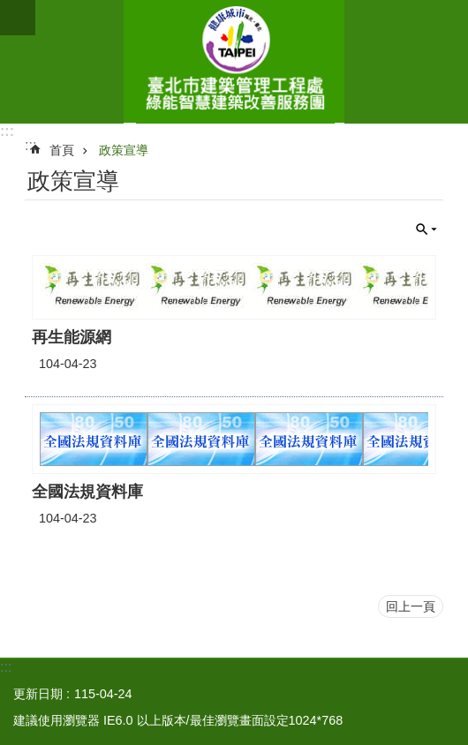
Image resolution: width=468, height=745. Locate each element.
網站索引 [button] (17, 17)
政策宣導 (123, 150)
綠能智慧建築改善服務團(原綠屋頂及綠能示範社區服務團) (234, 62)
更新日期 (38, 694)
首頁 (61, 150)
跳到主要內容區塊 (9, 9)
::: (7, 131)
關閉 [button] (426, 229)
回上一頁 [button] (410, 606)
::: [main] (30, 145)
